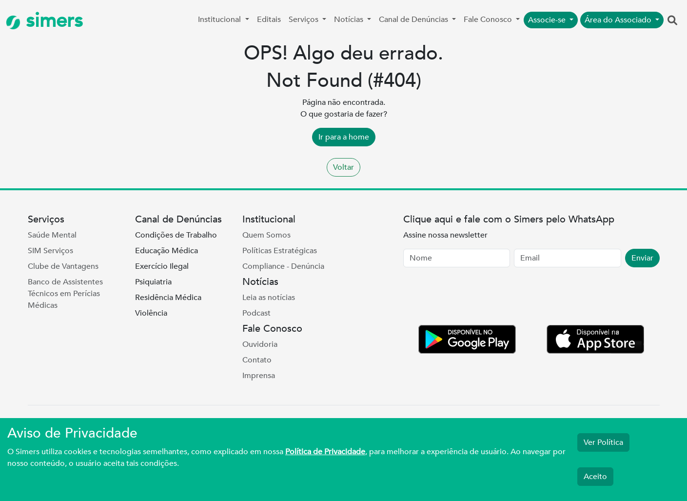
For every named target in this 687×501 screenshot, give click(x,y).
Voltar (343, 167)
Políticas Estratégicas (279, 250)
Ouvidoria (259, 344)
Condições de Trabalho (176, 235)
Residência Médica (168, 297)
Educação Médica (166, 250)
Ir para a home (343, 137)
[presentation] (477, 298)
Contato (257, 360)
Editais (269, 19)
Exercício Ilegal (162, 266)
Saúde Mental (52, 235)
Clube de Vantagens (63, 266)
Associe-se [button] (548, 20)
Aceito (595, 476)
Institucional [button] (220, 19)
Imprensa (258, 375)
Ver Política (603, 442)
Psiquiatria (153, 282)
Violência (151, 313)
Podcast (256, 313)
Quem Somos (266, 235)
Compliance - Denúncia (283, 266)
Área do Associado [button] (619, 20)
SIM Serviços (50, 250)
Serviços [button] (304, 19)
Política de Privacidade (325, 451)
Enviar (642, 258)
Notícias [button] (349, 19)
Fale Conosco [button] (489, 19)
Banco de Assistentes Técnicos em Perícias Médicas (65, 294)
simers (44, 20)
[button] (672, 21)
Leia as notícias (268, 297)
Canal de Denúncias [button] (414, 19)
